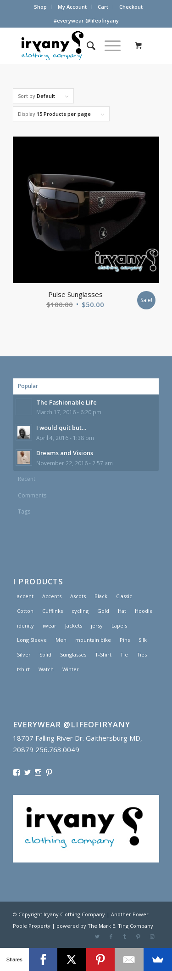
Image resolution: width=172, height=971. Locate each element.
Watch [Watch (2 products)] (46, 669)
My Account (72, 6)
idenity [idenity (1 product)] (25, 625)
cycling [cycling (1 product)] (80, 610)
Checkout (131, 6)
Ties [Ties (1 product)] (142, 654)
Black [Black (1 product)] (100, 596)
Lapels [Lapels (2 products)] (119, 625)
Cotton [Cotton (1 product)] (25, 610)
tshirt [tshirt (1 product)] (23, 669)
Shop (40, 6)
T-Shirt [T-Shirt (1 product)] (103, 654)
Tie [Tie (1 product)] (124, 654)
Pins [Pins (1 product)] (125, 639)
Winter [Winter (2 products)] (70, 669)
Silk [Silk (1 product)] (143, 639)
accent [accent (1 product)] (25, 596)
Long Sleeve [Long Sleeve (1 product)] (32, 639)
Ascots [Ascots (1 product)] (78, 596)
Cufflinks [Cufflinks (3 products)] (52, 610)
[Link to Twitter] (97, 936)
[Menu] (108, 45)
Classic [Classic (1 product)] (124, 596)
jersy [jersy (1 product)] (97, 625)
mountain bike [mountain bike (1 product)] (93, 639)
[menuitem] (40, 7)
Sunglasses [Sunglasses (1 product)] (73, 654)
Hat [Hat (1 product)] (122, 610)
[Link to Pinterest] (138, 936)
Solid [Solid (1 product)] (45, 654)
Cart (103, 6)
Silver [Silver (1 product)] (24, 654)
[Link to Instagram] (152, 936)
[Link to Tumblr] (125, 936)
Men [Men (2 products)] (61, 639)
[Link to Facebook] (111, 936)
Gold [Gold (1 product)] (103, 610)
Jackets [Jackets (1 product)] (73, 625)
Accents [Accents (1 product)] (51, 596)
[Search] (86, 45)
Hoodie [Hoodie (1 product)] (144, 610)
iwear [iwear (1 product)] (49, 625)
